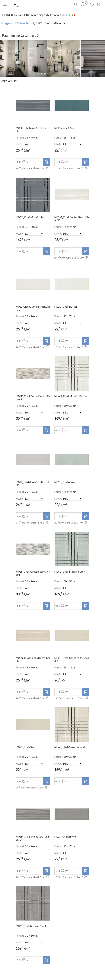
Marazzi (65, 15)
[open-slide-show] (33, 104)
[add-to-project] (46, 162)
